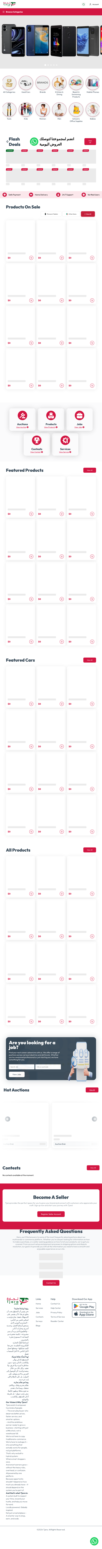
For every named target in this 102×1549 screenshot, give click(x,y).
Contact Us (51, 1283)
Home (38, 1303)
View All (89, 470)
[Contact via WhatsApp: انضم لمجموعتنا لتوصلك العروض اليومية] (57, 141)
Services (39, 1308)
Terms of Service (58, 1317)
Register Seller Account (51, 1214)
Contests (39, 1317)
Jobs (38, 1312)
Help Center (56, 1308)
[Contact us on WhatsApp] (94, 1541)
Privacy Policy (56, 1312)
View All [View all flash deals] (90, 141)
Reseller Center (57, 1321)
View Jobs (16, 1074)
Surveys (39, 1321)
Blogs (38, 1325)
